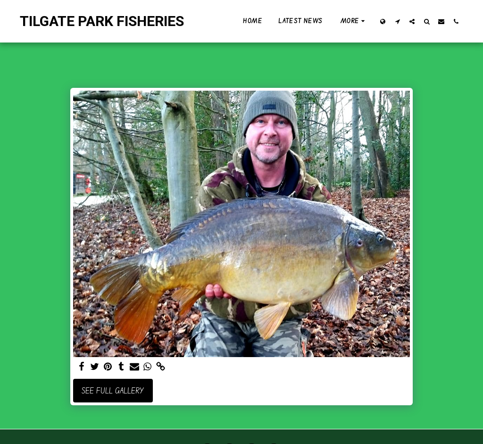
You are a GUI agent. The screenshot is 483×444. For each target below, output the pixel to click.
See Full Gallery (113, 390)
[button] (397, 21)
